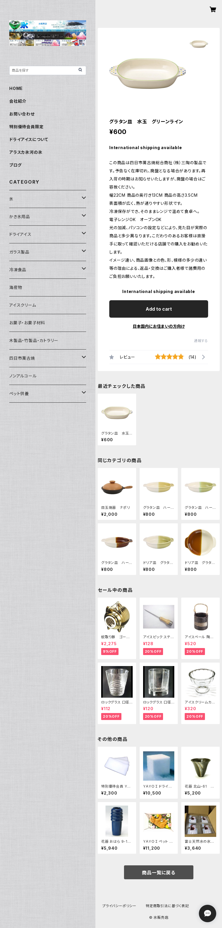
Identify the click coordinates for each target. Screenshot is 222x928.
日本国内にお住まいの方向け (159, 326)
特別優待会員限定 (26, 126)
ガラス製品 (19, 251)
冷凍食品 (17, 269)
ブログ (15, 164)
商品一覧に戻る (158, 872)
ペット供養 (19, 393)
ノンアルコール (23, 375)
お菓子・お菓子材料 (27, 322)
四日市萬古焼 (22, 358)
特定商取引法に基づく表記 (167, 906)
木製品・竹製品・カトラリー (33, 340)
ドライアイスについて (28, 139)
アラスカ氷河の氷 (25, 152)
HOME (16, 88)
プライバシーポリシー (119, 906)
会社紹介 (17, 101)
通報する (201, 341)
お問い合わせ (22, 113)
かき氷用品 (19, 216)
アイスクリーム (22, 305)
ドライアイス (20, 234)
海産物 (15, 287)
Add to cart (159, 309)
